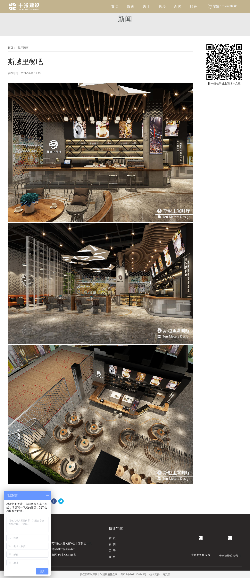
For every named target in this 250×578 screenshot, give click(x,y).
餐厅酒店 (23, 47)
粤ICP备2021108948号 (133, 574)
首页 (10, 47)
